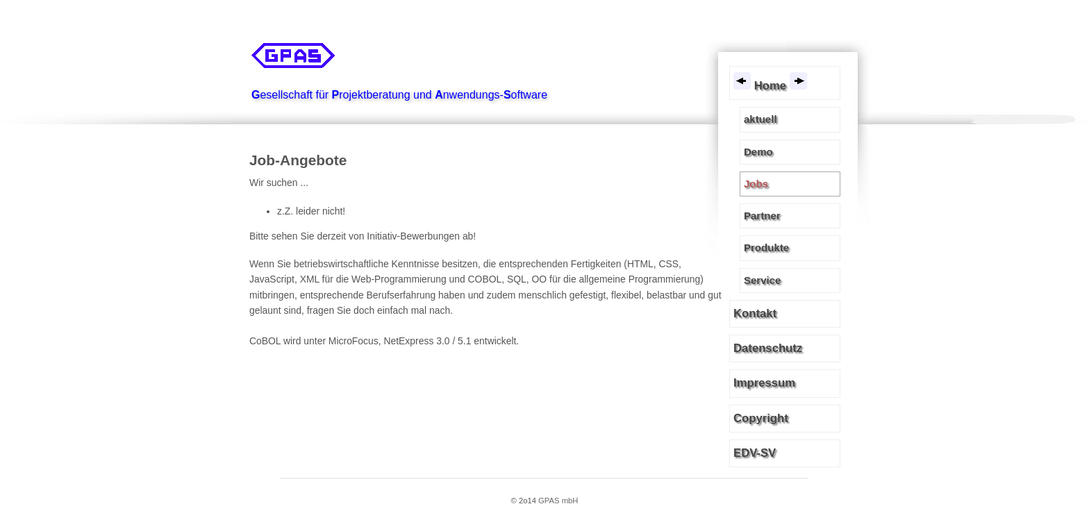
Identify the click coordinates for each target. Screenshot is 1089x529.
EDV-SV (754, 453)
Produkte (766, 247)
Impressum (764, 382)
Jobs (756, 184)
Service (762, 280)
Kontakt (754, 313)
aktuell (760, 119)
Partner (762, 215)
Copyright (760, 418)
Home (770, 82)
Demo (758, 152)
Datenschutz (767, 348)
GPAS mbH (558, 500)
